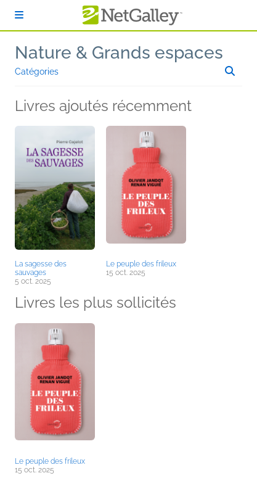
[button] (55, 190)
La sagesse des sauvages (41, 268)
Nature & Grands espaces (119, 53)
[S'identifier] (19, 15)
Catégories (37, 71)
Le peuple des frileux (141, 264)
